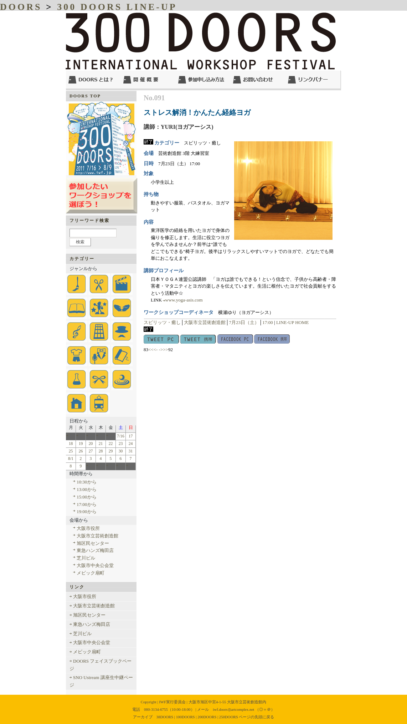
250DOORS (228, 717)
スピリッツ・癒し (162, 322)
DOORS (21, 7)
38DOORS (165, 717)
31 (131, 451)
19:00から (87, 511)
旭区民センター (93, 543)
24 (131, 443)
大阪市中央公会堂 (95, 565)
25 (71, 451)
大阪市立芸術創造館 (205, 322)
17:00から (87, 504)
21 (101, 443)
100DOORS (185, 717)
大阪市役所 (88, 528)
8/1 (70, 458)
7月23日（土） (244, 322)
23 (121, 443)
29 (111, 451)
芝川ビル (86, 558)
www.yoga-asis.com (183, 300)
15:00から (87, 497)
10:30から (87, 482)
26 (81, 451)
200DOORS (206, 717)
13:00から (87, 489)
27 (91, 451)
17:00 (267, 322)
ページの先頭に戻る (256, 717)
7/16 (120, 436)
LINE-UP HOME (292, 322)
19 (81, 443)
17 (131, 436)
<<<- (153, 349)
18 (71, 443)
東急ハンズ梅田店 (95, 550)
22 (111, 443)
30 (121, 451)
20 (91, 443)
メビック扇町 (90, 573)
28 (101, 451)
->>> (163, 349)
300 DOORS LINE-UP (117, 7)
